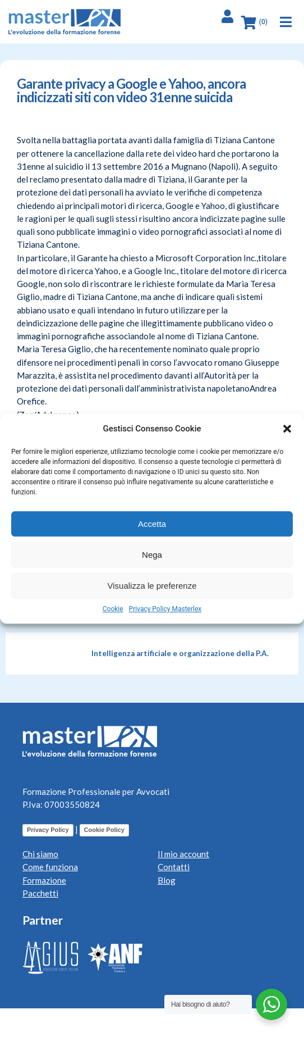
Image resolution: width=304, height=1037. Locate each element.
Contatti (174, 867)
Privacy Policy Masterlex (165, 609)
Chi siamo (40, 854)
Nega (152, 555)
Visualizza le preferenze (152, 585)
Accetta (152, 524)
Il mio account (183, 854)
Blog (167, 880)
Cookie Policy (104, 829)
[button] (287, 428)
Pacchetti (40, 893)
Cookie (113, 609)
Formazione (44, 880)
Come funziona (50, 867)
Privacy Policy (48, 829)
